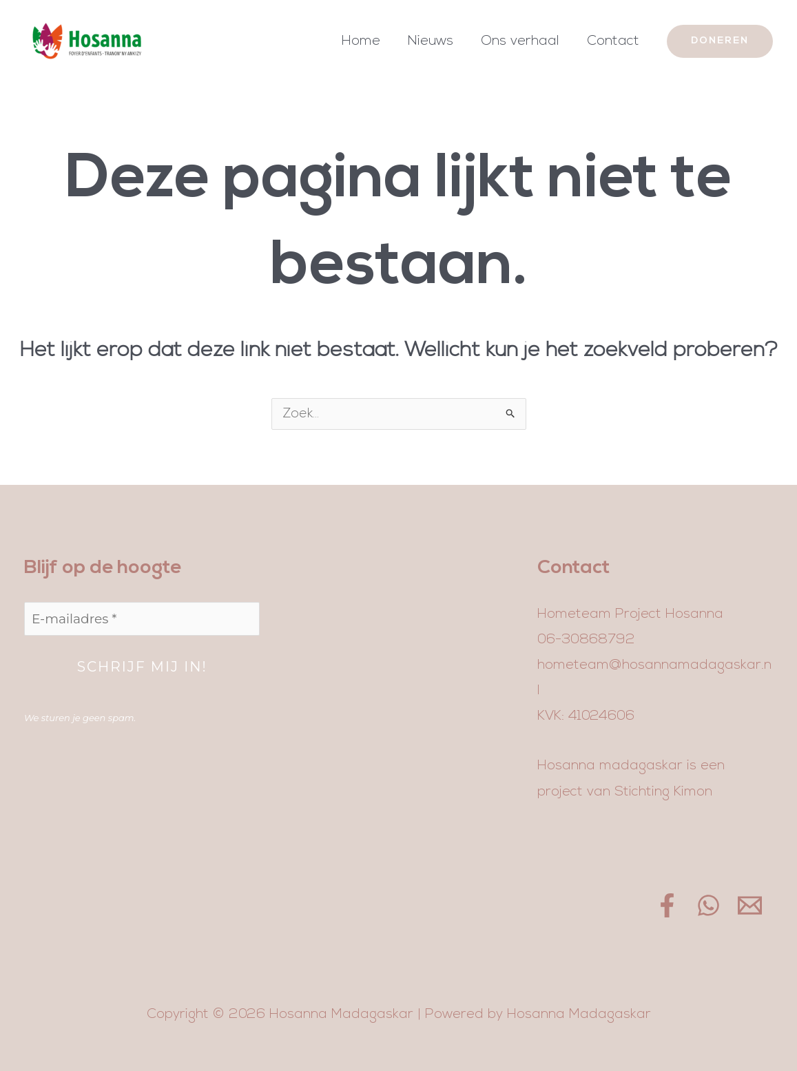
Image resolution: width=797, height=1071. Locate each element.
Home (361, 41)
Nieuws (430, 41)
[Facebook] (667, 905)
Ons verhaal (520, 41)
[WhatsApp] (708, 905)
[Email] (750, 905)
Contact (613, 41)
